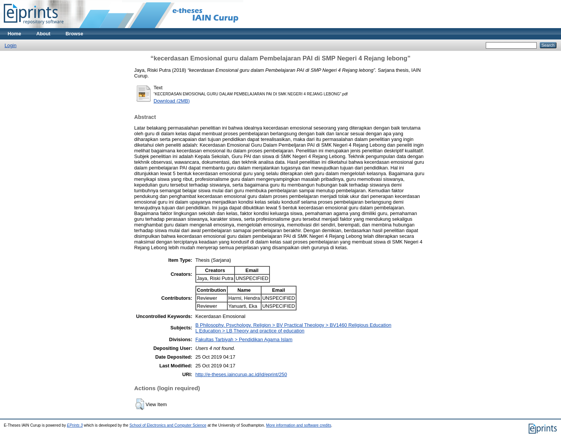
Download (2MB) (172, 101)
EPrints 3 (75, 425)
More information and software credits (298, 425)
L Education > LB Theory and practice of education (249, 331)
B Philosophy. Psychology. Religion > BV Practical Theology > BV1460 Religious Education (293, 325)
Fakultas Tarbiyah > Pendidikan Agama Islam (244, 339)
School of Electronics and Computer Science (168, 425)
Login (10, 45)
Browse (74, 33)
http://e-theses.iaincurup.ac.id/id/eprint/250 (241, 374)
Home (14, 33)
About (43, 33)
